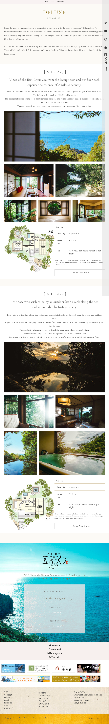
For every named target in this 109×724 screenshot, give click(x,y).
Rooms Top (44, 695)
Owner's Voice (81, 692)
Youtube (55, 656)
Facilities (8, 703)
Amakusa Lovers (81, 700)
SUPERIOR (44, 704)
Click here (55, 613)
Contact (7, 708)
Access (7, 705)
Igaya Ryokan (80, 703)
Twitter (54, 645)
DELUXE (42, 701)
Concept (8, 695)
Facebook (55, 649)
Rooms (52, 2)
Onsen (7, 697)
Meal (6, 700)
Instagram (55, 653)
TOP (46, 2)
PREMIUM (43, 698)
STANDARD (44, 706)
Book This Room (80, 272)
